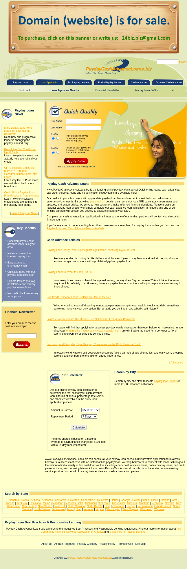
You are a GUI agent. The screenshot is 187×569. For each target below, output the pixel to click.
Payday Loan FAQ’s (146, 90)
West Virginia (130, 509)
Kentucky (21, 503)
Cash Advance (139, 82)
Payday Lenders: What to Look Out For (69, 272)
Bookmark (25, 90)
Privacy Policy (88, 166)
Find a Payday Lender (110, 82)
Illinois (154, 500)
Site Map (140, 543)
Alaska (25, 500)
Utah (78, 509)
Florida (115, 500)
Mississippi (118, 503)
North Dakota (95, 506)
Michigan (90, 503)
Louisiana (35, 503)
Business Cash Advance (169, 82)
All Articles (177, 362)
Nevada (169, 503)
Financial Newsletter (107, 90)
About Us (46, 543)
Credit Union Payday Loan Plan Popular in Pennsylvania (21, 194)
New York (60, 506)
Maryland (57, 503)
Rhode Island (163, 506)
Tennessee (58, 509)
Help (172, 90)
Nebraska (157, 503)
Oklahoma (118, 506)
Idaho (145, 500)
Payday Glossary (87, 543)
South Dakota (42, 509)
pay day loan (97, 201)
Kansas (10, 503)
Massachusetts (74, 503)
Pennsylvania (145, 506)
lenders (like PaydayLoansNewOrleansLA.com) (93, 330)
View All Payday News (24, 213)
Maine (46, 503)
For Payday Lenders (78, 82)
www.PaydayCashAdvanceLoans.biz (90, 557)
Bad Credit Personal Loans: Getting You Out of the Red (79, 297)
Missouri (132, 503)
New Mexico (45, 506)
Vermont (89, 509)
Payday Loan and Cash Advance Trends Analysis (75, 228)
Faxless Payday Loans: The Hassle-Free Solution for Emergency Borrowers (91, 319)
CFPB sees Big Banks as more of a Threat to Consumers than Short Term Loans (20, 172)
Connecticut (88, 500)
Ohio (107, 506)
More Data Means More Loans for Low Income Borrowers (18, 130)
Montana (144, 503)
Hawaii (136, 500)
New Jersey (29, 506)
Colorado (73, 500)
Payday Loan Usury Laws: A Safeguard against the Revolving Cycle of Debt (91, 250)
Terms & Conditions (66, 166)
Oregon (130, 506)
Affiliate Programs (64, 543)
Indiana (165, 500)
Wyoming (159, 509)
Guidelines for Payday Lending (127, 531)
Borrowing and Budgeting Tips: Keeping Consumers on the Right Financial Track (94, 344)
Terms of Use (125, 543)
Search (183, 61)
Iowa (174, 500)
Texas (70, 509)
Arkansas (47, 500)
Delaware (102, 500)
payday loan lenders (166, 381)
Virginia (99, 509)
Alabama (14, 500)
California (60, 500)
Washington (113, 509)
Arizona (35, 500)
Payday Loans (20, 82)
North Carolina (76, 506)
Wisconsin (146, 509)
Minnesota (104, 503)
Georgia (125, 500)
